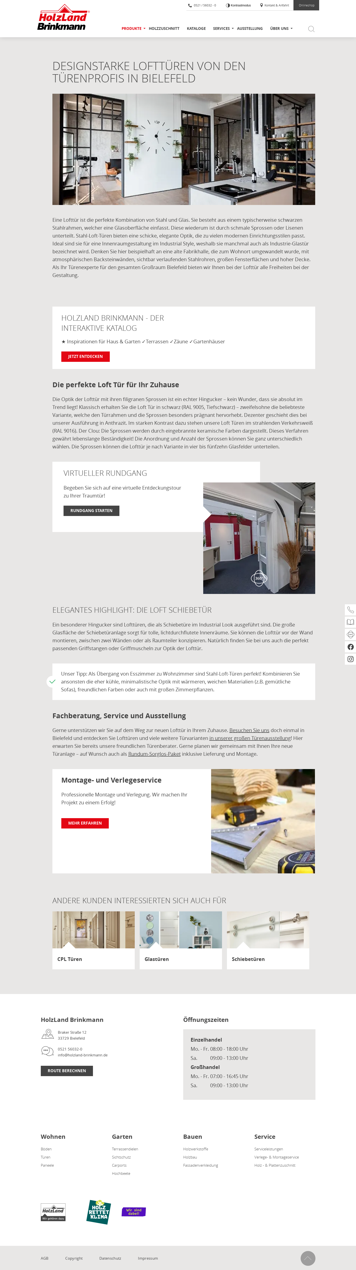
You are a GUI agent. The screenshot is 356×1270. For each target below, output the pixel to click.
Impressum (148, 1258)
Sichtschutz (121, 1157)
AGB (45, 1258)
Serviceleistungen (268, 1148)
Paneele (47, 1165)
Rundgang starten (91, 510)
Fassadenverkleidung (200, 1165)
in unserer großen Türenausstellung (250, 738)
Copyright (74, 1258)
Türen (45, 1157)
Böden (46, 1148)
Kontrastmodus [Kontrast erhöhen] (240, 5)
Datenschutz (110, 1258)
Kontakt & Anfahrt (274, 5)
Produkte (131, 28)
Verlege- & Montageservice (276, 1157)
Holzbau (190, 1157)
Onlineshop (306, 5)
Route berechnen (67, 1070)
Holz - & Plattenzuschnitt (274, 1165)
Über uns (279, 28)
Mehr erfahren (85, 823)
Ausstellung (250, 28)
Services (221, 28)
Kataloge (196, 28)
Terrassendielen (125, 1148)
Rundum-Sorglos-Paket (154, 754)
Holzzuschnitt (164, 28)
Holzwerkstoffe (195, 1148)
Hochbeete (121, 1173)
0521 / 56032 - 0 (202, 5)
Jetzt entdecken (85, 356)
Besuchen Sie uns (249, 730)
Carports (119, 1165)
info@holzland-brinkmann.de (83, 1054)
